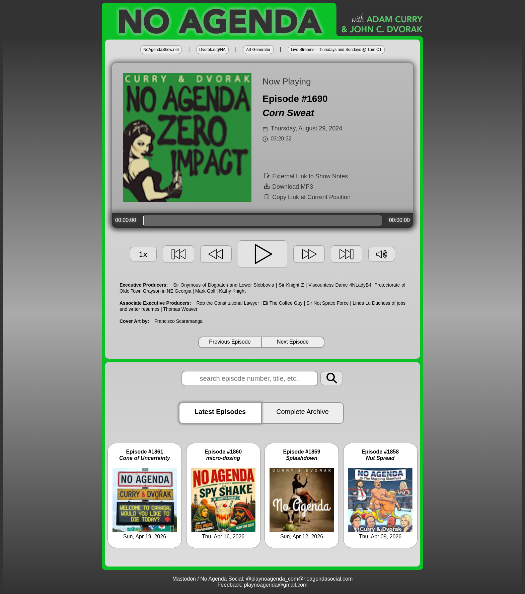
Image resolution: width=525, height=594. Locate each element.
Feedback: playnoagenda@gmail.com (263, 585)
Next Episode (293, 342)
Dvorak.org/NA (212, 49)
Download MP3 (288, 186)
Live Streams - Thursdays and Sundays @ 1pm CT (336, 49)
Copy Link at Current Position (307, 197)
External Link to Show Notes (306, 176)
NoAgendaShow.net (161, 49)
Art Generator (258, 49)
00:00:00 (125, 220)
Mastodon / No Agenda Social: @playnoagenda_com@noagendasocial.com (262, 579)
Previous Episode (230, 342)
